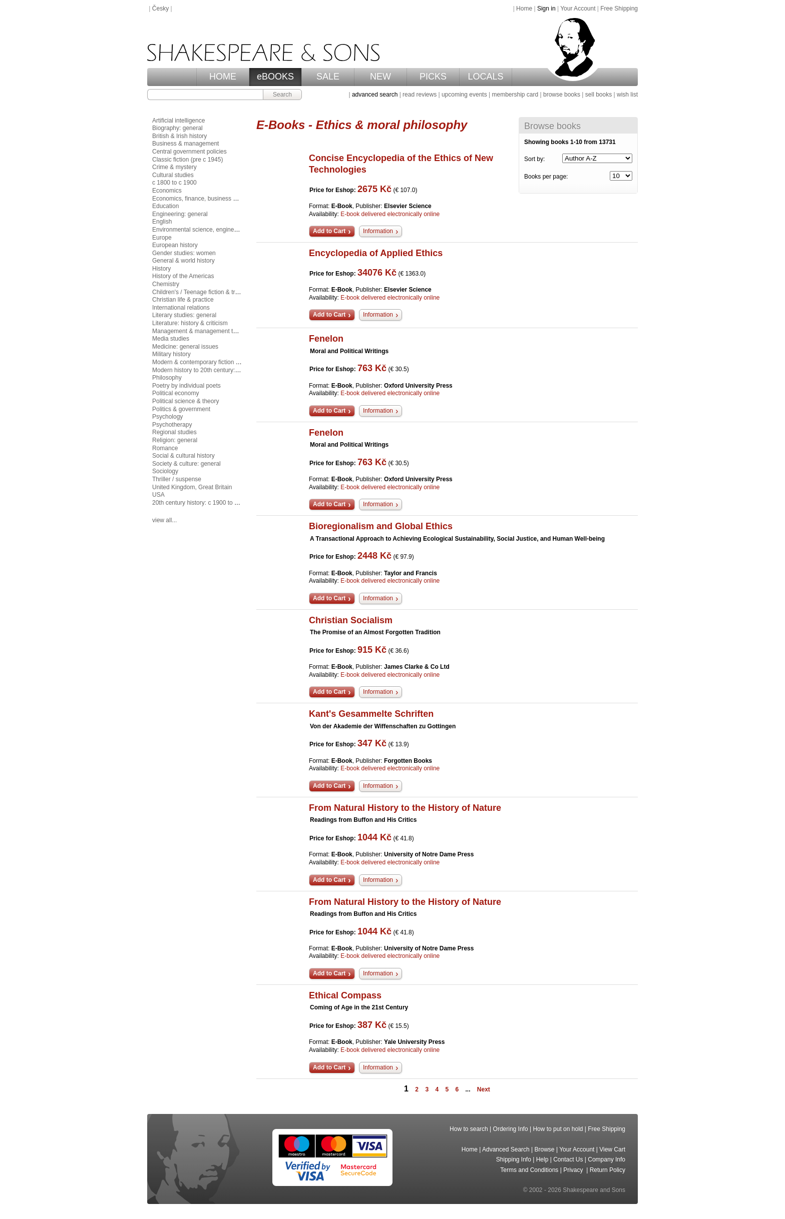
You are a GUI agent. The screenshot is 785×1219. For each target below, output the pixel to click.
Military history (171, 354)
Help (542, 1159)
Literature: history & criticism (190, 323)
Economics (167, 190)
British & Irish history (179, 136)
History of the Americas (183, 276)
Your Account (577, 8)
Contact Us (568, 1159)
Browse (545, 1149)
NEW (380, 77)
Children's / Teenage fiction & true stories (206, 292)
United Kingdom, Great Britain (192, 487)
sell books (598, 94)
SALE (327, 77)
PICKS (433, 77)
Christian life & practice (183, 299)
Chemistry (165, 284)
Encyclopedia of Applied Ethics (376, 253)
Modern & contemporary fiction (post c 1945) (211, 362)
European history (175, 245)
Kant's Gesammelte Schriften (371, 714)
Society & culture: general (186, 463)
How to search (469, 1128)
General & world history (183, 260)
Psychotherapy (172, 424)
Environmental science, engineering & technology (218, 229)
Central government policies (189, 151)
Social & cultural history (183, 455)
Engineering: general (180, 214)
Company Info (606, 1159)
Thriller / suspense (176, 479)
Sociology (165, 471)
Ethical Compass (345, 995)
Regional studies (174, 432)
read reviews (420, 94)
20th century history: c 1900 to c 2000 (202, 502)
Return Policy (607, 1169)
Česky (160, 8)
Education (165, 206)
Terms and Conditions (529, 1169)
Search (282, 94)
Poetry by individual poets (186, 385)
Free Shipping (619, 8)
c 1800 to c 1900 (174, 182)
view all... (164, 520)
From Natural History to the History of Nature (405, 808)
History (161, 268)
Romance (165, 448)
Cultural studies (173, 175)
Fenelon (326, 339)
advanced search (375, 94)
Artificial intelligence (178, 120)
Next (483, 1089)
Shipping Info (513, 1159)
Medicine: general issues (185, 346)
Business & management (185, 143)
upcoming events (464, 94)
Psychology (167, 416)
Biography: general (177, 128)
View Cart (612, 1149)
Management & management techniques (206, 331)
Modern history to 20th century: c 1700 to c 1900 (216, 370)
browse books (561, 94)
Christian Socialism (350, 620)
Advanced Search (506, 1149)
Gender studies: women (184, 253)
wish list (627, 94)
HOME (222, 77)
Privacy (574, 1169)
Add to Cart (329, 231)
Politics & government (181, 409)
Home (524, 8)
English (162, 221)
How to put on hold (558, 1128)
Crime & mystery (174, 167)
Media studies (170, 338)
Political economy (175, 393)
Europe (162, 237)
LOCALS (485, 77)
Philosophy (167, 377)
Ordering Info (510, 1128)
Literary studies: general (184, 315)
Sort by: (534, 159)
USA (158, 494)
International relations (181, 307)
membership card (515, 94)
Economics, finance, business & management (213, 198)
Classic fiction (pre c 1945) (187, 159)
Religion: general (174, 440)
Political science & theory (185, 401)
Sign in (546, 8)
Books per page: (546, 176)
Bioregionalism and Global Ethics (381, 526)
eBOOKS (275, 77)
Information (378, 231)
